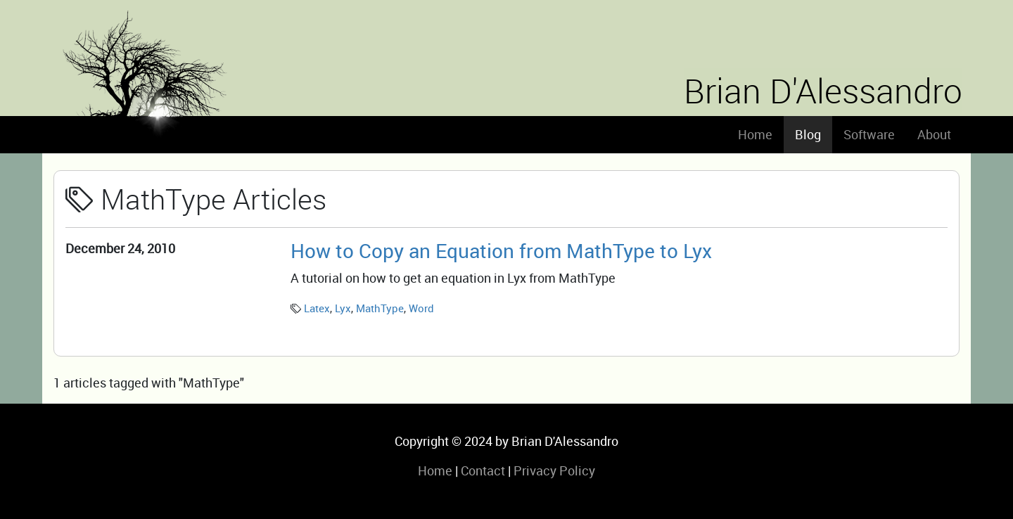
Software (869, 134)
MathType (380, 308)
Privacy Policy (554, 470)
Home (755, 134)
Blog (808, 134)
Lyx (343, 308)
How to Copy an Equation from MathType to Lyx (501, 250)
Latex (317, 308)
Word (421, 308)
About (934, 134)
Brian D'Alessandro (823, 90)
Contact (483, 470)
